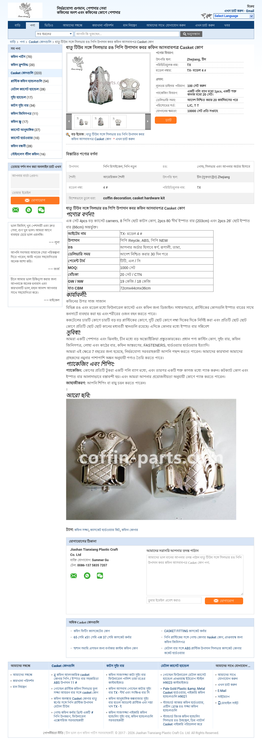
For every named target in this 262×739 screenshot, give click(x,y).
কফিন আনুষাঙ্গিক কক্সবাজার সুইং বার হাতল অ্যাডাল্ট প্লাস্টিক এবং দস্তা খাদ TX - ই (130, 702)
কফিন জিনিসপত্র (21, 114)
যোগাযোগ (35, 200)
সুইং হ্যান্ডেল (18, 97)
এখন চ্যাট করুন (233, 11)
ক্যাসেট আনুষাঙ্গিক (22, 130)
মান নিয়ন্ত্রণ (130, 25)
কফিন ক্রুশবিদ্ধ (19, 65)
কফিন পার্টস (18, 57)
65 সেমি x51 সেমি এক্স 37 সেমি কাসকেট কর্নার (103, 637)
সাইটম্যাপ (224, 697)
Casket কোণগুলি (40, 42)
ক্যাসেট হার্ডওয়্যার (22, 138)
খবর (227, 25)
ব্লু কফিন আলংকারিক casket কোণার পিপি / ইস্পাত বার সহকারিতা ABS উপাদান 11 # (76, 679)
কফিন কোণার (130, 530)
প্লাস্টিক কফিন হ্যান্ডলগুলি (26, 81)
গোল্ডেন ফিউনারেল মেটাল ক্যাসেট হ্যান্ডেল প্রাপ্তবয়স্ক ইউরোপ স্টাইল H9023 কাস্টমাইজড (184, 679)
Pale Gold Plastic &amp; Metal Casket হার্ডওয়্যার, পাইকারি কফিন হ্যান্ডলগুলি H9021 (184, 692)
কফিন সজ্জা (81, 530)
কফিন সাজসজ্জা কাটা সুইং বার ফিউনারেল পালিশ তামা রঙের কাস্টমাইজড (127, 679)
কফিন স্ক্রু (16, 122)
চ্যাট (165, 120)
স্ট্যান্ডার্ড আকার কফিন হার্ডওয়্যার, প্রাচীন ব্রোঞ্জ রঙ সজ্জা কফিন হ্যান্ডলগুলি (183, 706)
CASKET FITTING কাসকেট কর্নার (185, 631)
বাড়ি (17, 25)
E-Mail (222, 691)
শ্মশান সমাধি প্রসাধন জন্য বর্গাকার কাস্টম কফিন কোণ (106, 648)
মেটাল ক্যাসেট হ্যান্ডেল (25, 89)
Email (250, 11)
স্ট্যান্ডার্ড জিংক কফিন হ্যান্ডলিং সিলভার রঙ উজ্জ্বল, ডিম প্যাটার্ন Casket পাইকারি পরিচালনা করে (183, 720)
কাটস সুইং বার (20, 105)
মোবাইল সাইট (228, 703)
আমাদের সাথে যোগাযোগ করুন (165, 25)
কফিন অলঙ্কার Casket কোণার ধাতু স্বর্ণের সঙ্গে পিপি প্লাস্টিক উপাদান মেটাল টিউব (75, 702)
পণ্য (32, 25)
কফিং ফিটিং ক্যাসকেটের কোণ (92, 631)
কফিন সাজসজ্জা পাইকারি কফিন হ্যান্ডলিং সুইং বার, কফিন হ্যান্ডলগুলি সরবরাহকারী (130, 716)
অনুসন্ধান (193, 34)
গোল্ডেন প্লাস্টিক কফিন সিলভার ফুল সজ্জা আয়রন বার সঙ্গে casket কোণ (76, 690)
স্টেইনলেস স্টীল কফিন (25, 154)
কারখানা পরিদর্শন (102, 25)
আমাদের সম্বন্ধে (73, 25)
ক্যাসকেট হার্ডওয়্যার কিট (105, 530)
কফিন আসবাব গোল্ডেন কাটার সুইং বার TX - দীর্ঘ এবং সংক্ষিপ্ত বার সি (129, 690)
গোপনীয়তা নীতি (53, 733)
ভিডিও (49, 25)
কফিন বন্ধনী (18, 146)
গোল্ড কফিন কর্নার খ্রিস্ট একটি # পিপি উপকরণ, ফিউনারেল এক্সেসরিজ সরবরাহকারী (73, 716)
